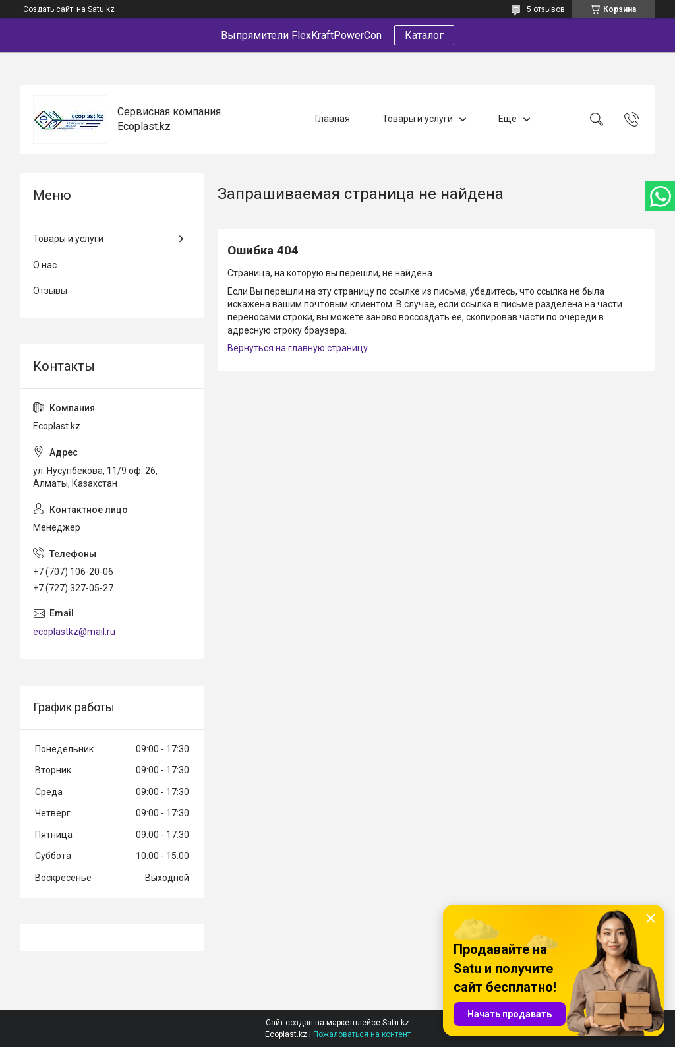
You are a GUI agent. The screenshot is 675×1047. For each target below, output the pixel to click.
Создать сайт (48, 9)
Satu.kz (395, 1022)
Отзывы (50, 290)
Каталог (424, 35)
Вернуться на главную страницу (297, 348)
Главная (332, 118)
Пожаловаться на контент (362, 1034)
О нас (45, 265)
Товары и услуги (417, 118)
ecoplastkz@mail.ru (74, 631)
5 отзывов (546, 9)
